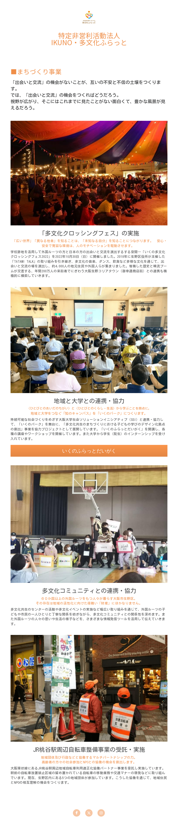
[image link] (89, 17)
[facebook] (76, 813)
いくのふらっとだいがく (89, 456)
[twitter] (89, 813)
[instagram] (101, 813)
